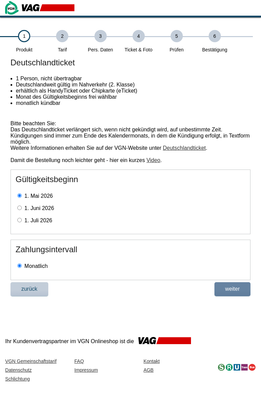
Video (153, 160)
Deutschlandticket (184, 148)
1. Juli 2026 (38, 220)
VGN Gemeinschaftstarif (30, 361)
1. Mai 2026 (38, 196)
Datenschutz (18, 370)
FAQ (79, 361)
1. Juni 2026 (39, 208)
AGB (148, 370)
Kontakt (151, 361)
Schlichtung (17, 379)
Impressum (86, 370)
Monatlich (36, 266)
